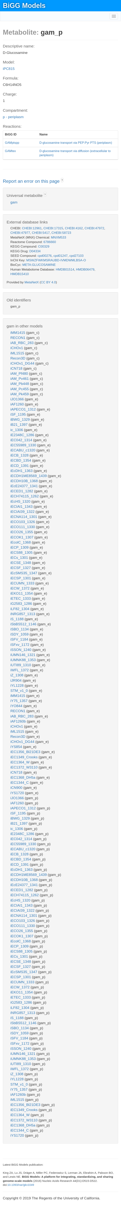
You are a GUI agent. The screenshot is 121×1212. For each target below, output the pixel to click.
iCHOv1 (17, 348)
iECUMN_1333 (22, 583)
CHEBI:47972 (94, 228)
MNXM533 (58, 237)
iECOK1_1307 (22, 537)
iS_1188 (17, 619)
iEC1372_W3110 (24, 767)
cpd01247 (61, 256)
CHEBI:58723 (61, 233)
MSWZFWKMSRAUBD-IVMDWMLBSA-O (56, 260)
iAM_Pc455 (20, 389)
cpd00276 (45, 256)
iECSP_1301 (21, 578)
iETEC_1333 (21, 598)
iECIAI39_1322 (23, 512)
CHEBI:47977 (20, 233)
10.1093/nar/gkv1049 (20, 1184)
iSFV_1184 (19, 639)
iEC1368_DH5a (23, 777)
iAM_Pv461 (20, 379)
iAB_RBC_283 (22, 343)
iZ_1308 (17, 675)
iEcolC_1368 (21, 542)
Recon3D (18, 358)
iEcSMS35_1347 (24, 573)
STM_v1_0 (19, 691)
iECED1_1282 (22, 491)
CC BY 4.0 (48, 282)
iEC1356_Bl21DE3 (25, 752)
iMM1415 (18, 333)
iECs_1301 (19, 558)
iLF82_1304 (20, 609)
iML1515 (17, 353)
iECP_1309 (19, 547)
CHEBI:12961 (32, 228)
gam (13, 202)
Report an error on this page (32, 181)
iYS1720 (17, 793)
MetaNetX (32, 282)
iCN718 (16, 368)
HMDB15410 (19, 274)
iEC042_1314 (21, 440)
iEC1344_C (20, 783)
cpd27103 (76, 256)
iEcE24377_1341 (24, 486)
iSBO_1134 (20, 629)
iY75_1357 (19, 701)
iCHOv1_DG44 (22, 363)
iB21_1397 (19, 425)
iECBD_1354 (21, 460)
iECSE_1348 (21, 563)
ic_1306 (17, 430)
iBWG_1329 (20, 419)
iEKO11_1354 (22, 593)
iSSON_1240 (21, 650)
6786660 (49, 242)
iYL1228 (17, 685)
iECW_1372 (20, 588)
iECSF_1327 (21, 568)
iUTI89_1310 (21, 665)
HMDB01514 (65, 269)
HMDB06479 (85, 269)
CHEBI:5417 (41, 233)
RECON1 (18, 338)
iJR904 (16, 680)
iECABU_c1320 (23, 450)
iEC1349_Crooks (24, 757)
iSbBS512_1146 (23, 624)
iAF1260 (17, 404)
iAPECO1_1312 (23, 409)
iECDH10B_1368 (24, 481)
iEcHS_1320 (20, 501)
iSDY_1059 (19, 634)
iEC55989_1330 (23, 445)
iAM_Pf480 (19, 373)
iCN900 (16, 788)
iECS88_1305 (22, 552)
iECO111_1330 (23, 527)
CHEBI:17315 (53, 228)
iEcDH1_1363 (22, 471)
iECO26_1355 (22, 532)
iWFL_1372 (20, 670)
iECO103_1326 (23, 522)
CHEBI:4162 (74, 228)
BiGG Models (24, 5)
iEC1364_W (20, 762)
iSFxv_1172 (20, 645)
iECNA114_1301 (24, 517)
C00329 (43, 246)
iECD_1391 (20, 466)
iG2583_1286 (21, 604)
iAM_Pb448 (20, 384)
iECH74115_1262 (25, 496)
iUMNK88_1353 (23, 660)
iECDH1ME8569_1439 (29, 476)
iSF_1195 (18, 414)
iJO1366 (17, 399)
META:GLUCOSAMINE (39, 265)
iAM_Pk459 (20, 394)
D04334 (35, 251)
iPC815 (9, 69)
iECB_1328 (19, 455)
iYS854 (16, 747)
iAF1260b (18, 721)
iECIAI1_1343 (22, 507)
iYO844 (16, 706)
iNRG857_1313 (23, 614)
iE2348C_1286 (22, 435)
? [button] (62, 180)
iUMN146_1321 (23, 655)
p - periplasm (13, 117)
